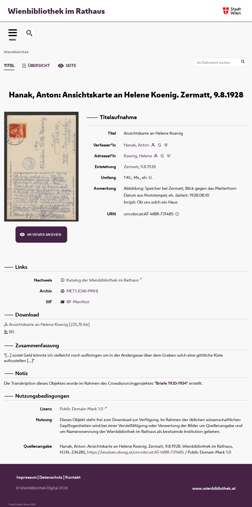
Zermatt (131, 166)
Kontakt (72, 477)
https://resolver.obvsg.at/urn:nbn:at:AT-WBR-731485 (135, 452)
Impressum (26, 477)
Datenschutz (51, 477)
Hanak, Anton (136, 145)
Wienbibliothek (16, 52)
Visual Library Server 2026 (22, 504)
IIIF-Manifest (77, 301)
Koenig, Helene (138, 155)
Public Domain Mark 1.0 (81, 409)
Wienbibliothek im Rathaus (56, 11)
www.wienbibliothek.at (214, 488)
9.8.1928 (148, 166)
